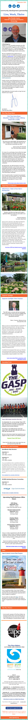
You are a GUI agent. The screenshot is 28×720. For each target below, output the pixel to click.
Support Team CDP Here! (14, 438)
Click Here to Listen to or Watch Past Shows (13, 699)
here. (17, 597)
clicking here (10, 56)
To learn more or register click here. (10, 492)
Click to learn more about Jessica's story (17, 183)
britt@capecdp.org (6, 77)
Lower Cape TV (16, 679)
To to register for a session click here (10, 475)
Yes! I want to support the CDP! (14, 708)
